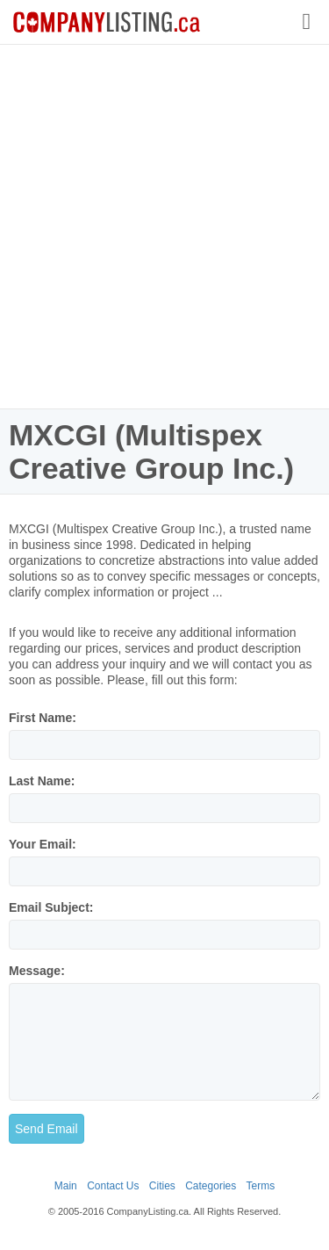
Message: (37, 971)
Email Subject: (51, 907)
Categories (210, 1186)
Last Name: (42, 781)
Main (65, 1186)
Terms (261, 1186)
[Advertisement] (164, 226)
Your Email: (42, 844)
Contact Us (113, 1186)
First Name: (42, 718)
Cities (162, 1186)
